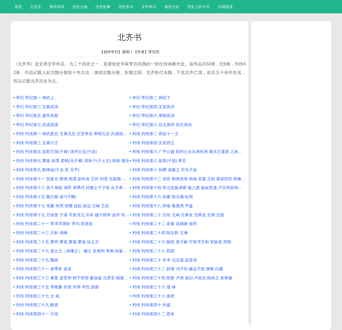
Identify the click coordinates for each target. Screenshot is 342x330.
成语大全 (171, 7)
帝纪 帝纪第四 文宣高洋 (153, 106)
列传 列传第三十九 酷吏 (37, 304)
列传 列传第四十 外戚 (151, 304)
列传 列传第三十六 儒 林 (154, 287)
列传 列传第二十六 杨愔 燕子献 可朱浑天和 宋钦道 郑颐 (181, 241)
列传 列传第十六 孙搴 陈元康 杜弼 (162, 196)
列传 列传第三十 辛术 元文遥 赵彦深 (164, 260)
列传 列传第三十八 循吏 (153, 296)
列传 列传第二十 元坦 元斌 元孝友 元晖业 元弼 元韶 (178, 215)
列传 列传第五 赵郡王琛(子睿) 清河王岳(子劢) (56, 151)
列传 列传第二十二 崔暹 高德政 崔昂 (164, 223)
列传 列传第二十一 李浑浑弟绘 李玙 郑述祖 (54, 223)
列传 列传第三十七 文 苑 (38, 296)
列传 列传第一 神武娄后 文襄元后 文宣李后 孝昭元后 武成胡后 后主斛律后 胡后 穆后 (73, 133)
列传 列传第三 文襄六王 (37, 142)
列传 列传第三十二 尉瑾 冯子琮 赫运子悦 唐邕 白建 (177, 268)
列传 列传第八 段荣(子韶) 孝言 (159, 160)
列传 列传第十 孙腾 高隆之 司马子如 (164, 169)
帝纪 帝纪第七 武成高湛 (37, 124)
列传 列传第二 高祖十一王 (155, 133)
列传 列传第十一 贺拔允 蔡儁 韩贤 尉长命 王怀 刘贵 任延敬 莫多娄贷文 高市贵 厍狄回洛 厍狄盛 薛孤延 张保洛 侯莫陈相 (73, 178)
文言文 (35, 7)
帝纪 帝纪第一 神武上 (35, 97)
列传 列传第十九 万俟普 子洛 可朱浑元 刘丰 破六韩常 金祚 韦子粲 (73, 215)
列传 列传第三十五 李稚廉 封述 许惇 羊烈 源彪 (57, 287)
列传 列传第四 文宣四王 (153, 142)
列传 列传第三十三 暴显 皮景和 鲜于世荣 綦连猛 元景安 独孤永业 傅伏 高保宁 (73, 278)
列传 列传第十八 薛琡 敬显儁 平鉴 (162, 205)
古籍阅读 (225, 7)
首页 (18, 7)
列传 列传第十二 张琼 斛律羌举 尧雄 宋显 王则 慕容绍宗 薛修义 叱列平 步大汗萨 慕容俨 (189, 178)
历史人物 (79, 7)
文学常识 (148, 7)
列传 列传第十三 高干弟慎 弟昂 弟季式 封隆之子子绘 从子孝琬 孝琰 (73, 187)
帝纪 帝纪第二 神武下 (151, 97)
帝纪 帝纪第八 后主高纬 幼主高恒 (162, 124)
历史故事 (102, 7)
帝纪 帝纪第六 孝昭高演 (153, 115)
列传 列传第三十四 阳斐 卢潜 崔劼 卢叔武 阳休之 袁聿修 (182, 278)
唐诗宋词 (56, 7)
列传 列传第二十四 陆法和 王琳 (160, 232)
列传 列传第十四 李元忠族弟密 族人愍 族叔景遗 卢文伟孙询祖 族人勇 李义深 (189, 187)
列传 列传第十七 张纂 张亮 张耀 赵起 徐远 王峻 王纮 (62, 205)
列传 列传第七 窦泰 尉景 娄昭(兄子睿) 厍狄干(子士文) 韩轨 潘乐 (72, 160)
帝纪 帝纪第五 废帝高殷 (37, 115)
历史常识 (125, 7)
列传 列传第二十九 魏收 (37, 260)
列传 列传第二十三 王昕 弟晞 (42, 232)
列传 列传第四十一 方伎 (37, 314)
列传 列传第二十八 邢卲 (153, 251)
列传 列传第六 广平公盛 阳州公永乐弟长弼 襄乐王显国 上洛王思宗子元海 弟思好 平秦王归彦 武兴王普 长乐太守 (189, 151)
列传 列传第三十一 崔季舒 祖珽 (44, 268)
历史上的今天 (198, 7)
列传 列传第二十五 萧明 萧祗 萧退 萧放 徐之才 (57, 241)
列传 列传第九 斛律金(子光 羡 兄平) (47, 169)
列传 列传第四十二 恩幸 (153, 314)
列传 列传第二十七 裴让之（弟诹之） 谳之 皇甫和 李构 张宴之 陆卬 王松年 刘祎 (73, 251)
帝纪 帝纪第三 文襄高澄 (37, 106)
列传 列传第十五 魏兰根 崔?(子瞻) (46, 196)
